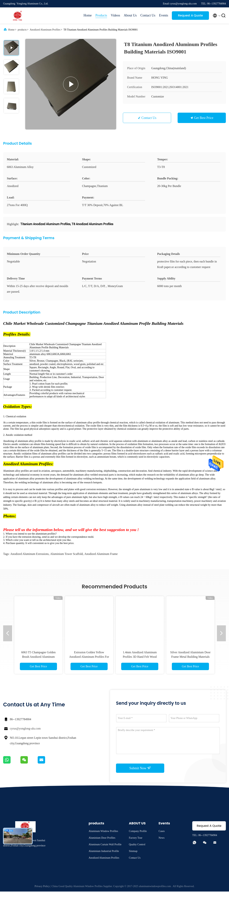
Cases (162, 837)
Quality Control (137, 851)
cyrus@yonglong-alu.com (25, 735)
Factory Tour (135, 844)
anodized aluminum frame (101, 560)
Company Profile (138, 837)
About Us (130, 15)
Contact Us (148, 15)
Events (163, 15)
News (162, 844)
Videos (115, 15)
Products (101, 15)
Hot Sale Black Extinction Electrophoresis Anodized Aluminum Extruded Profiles (89, 663)
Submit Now (140, 774)
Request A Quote (190, 15)
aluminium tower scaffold (66, 560)
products (22, 29)
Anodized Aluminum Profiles (45, 29)
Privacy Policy (42, 892)
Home (88, 15)
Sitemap (133, 857)
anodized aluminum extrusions (29, 560)
